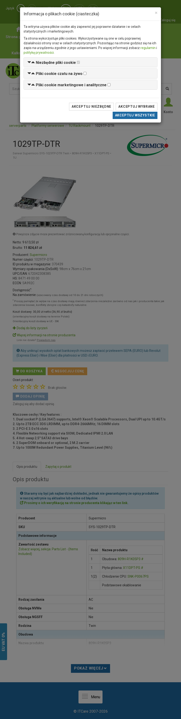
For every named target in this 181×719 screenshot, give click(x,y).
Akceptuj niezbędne (91, 106)
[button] (51, 62)
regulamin (148, 48)
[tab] (90, 62)
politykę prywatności (39, 52)
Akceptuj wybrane (136, 106)
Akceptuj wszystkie (135, 115)
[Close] (156, 12)
